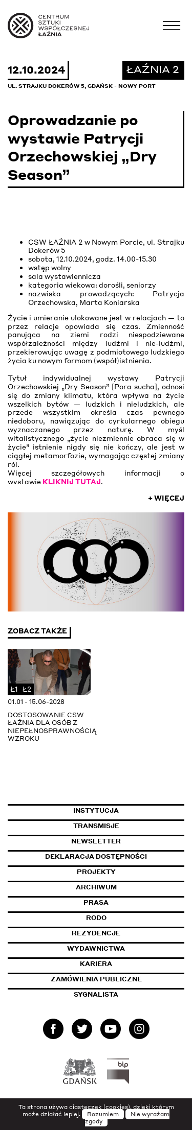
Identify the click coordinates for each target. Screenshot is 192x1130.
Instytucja (96, 810)
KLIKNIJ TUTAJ (71, 481)
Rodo (96, 918)
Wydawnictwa (96, 948)
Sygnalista (96, 994)
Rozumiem (103, 1114)
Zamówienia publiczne (118, 979)
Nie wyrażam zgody (127, 1118)
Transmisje (129, 826)
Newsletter (96, 841)
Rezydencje (96, 933)
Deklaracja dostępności (96, 856)
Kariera (96, 964)
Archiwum (96, 887)
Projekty (96, 872)
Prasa (96, 902)
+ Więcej (166, 498)
